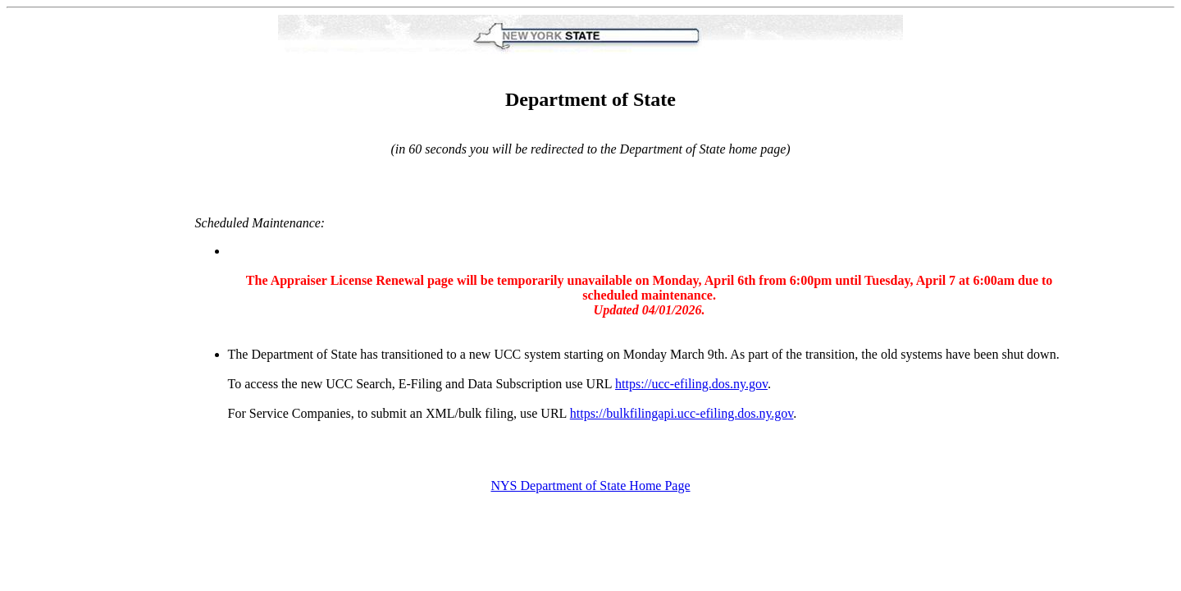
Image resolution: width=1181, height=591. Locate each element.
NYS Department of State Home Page (590, 485)
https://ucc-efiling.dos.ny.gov (691, 384)
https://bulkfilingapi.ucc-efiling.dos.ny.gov (682, 413)
